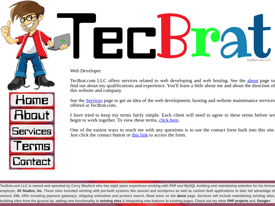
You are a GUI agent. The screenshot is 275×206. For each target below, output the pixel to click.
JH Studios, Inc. (30, 191)
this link (140, 135)
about (252, 80)
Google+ (264, 201)
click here (168, 120)
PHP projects (237, 201)
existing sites (111, 201)
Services (94, 100)
